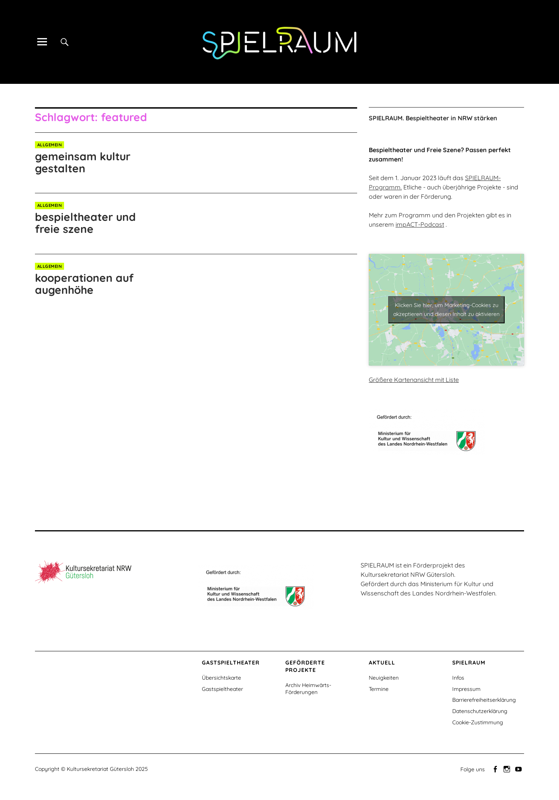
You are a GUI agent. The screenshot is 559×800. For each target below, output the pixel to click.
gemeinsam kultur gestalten (82, 162)
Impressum (466, 688)
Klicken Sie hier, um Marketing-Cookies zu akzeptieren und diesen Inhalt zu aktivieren (446, 310)
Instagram (507, 768)
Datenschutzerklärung (479, 711)
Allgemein (49, 145)
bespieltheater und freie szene (85, 223)
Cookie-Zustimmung (477, 722)
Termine (379, 688)
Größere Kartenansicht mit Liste (414, 380)
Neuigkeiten (384, 677)
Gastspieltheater (222, 688)
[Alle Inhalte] (42, 41)
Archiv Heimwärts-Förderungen (308, 689)
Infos (458, 677)
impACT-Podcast (420, 224)
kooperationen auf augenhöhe (84, 284)
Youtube (519, 768)
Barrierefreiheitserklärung (484, 699)
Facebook (496, 768)
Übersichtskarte (221, 677)
